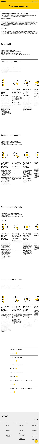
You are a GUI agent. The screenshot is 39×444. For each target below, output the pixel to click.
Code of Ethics (34, 430)
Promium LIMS (21, 435)
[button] (32, 1)
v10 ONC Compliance (16, 365)
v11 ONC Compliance (16, 373)
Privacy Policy (34, 422)
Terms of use (34, 436)
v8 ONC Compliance (16, 357)
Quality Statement (35, 425)
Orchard (20, 438)
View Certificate (13, 376)
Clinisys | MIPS (21, 425)
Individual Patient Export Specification (21, 380)
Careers (7, 425)
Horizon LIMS (21, 430)
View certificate (13, 353)
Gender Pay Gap (34, 439)
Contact (7, 433)
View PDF (12, 384)
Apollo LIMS (21, 433)
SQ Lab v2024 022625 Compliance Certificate (22, 54)
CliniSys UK (21, 422)
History (7, 422)
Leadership (8, 430)
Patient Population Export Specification (21, 388)
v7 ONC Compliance (16, 349)
